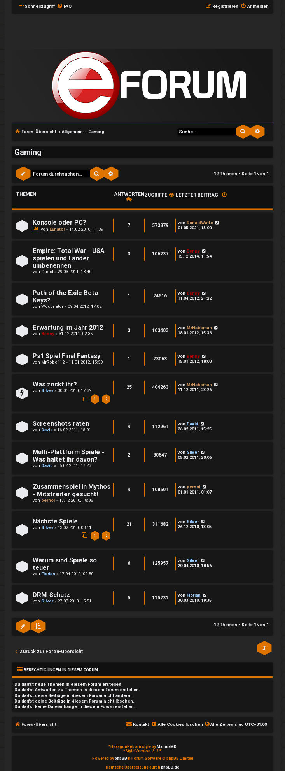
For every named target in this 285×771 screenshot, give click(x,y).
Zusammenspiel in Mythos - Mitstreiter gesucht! (71, 490)
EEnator (57, 229)
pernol (48, 500)
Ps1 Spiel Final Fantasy (66, 356)
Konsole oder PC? (59, 222)
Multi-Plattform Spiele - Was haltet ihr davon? (68, 455)
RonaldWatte (200, 222)
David (47, 429)
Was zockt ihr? (55, 384)
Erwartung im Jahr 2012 (68, 327)
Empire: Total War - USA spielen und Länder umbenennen (69, 258)
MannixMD (167, 747)
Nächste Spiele (55, 521)
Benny (193, 251)
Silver (47, 390)
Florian (48, 573)
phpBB (121, 758)
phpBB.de (170, 767)
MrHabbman (199, 327)
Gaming (28, 152)
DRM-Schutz (51, 595)
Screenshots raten (61, 423)
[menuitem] (64, 6)
